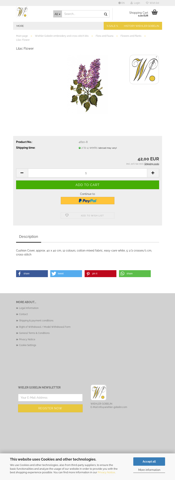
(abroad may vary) (107, 148)
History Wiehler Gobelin (141, 25)
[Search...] (57, 13)
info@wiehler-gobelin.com (112, 407)
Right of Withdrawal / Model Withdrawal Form (45, 327)
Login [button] (135, 3)
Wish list (152, 3)
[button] (121, 3)
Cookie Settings (27, 345)
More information (149, 469)
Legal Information (29, 308)
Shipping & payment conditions (36, 320)
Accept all (149, 461)
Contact (23, 314)
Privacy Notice (106, 472)
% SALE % (112, 25)
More (20, 25)
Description (28, 236)
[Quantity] (87, 173)
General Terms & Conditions (34, 333)
